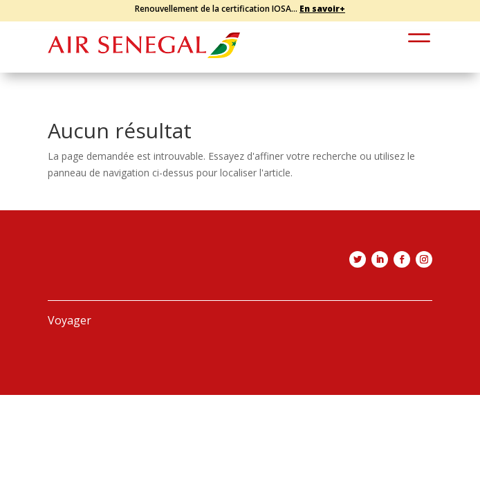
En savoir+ (322, 9)
